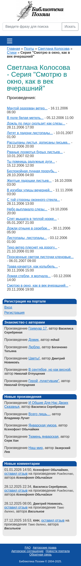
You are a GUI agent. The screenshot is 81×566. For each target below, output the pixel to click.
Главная (13, 48)
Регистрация (14, 312)
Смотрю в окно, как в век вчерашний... (37, 285)
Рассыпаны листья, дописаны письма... (38, 142)
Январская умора (42, 425)
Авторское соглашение (27, 551)
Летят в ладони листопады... (30, 133)
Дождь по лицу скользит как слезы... (36, 123)
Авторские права (44, 547)
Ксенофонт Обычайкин (34, 477)
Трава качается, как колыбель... (32, 266)
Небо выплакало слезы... (27, 209)
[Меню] (9, 41)
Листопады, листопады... (27, 238)
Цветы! (34, 358)
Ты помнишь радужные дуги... (31, 161)
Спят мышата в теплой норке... (32, 219)
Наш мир (36, 448)
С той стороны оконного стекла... (33, 200)
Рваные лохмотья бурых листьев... (35, 152)
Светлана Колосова (54, 48)
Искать (70, 26)
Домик (34, 340)
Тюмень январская (44, 436)
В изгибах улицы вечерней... (29, 190)
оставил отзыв (15, 473)
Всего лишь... (39, 414)
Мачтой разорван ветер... (27, 108)
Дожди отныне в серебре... (28, 228)
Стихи (12, 52)
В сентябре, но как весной (49, 369)
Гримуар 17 (38, 328)
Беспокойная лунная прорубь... (32, 171)
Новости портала (58, 551)
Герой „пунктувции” (44, 381)
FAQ (28, 547)
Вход (8, 307)
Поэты (29, 48)
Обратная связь (40, 554)
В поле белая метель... (25, 118)
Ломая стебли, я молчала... (29, 276)
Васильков (36, 511)
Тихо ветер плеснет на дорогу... (32, 247)
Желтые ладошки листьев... (29, 180)
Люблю (34, 347)
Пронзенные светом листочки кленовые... (40, 257)
